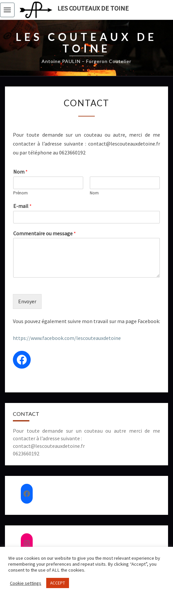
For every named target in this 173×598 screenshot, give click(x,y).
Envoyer (27, 301)
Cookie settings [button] (25, 583)
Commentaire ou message (44, 233)
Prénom (20, 193)
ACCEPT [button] (57, 583)
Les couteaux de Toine (93, 8)
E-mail (22, 206)
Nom (20, 171)
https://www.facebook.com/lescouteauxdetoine (67, 338)
